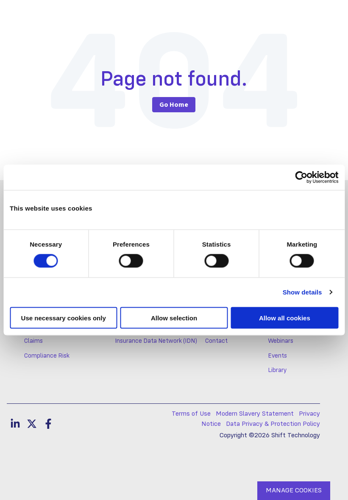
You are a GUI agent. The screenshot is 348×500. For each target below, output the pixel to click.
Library (277, 370)
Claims (33, 341)
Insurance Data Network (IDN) (156, 341)
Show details (302, 292)
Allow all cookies (284, 317)
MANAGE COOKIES (294, 490)
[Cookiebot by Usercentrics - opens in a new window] (301, 177)
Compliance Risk (47, 356)
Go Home (173, 104)
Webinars (280, 341)
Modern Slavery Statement (255, 414)
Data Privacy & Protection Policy (273, 424)
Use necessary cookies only (63, 317)
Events (277, 356)
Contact (216, 341)
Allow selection (174, 317)
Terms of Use (191, 414)
